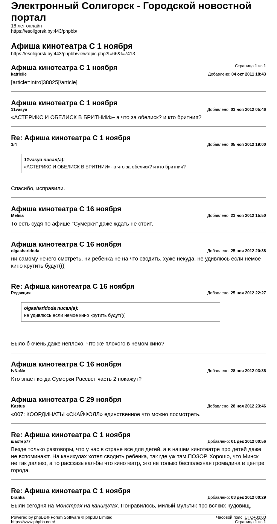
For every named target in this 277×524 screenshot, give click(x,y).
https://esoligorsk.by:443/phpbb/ (44, 31)
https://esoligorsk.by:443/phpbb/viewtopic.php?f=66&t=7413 (73, 53)
